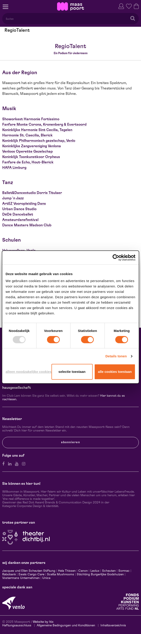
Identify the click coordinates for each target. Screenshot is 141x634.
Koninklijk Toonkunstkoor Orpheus (31, 157)
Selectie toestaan (71, 372)
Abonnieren (70, 442)
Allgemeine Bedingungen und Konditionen (66, 625)
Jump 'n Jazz (13, 198)
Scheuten (109, 570)
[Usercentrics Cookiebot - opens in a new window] (115, 257)
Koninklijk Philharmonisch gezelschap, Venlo (38, 140)
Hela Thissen (67, 570)
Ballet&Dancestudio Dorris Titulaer (32, 193)
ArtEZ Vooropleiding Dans (24, 203)
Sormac (124, 570)
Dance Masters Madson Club (26, 225)
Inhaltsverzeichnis (113, 625)
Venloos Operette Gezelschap (27, 151)
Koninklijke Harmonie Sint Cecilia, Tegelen (37, 130)
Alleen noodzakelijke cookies (28, 372)
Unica (46, 578)
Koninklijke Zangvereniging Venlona (31, 146)
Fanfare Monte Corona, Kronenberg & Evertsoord (44, 124)
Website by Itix (43, 621)
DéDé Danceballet (17, 214)
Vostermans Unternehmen (21, 578)
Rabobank (9, 574)
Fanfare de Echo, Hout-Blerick (27, 162)
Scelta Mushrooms (60, 574)
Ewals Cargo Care (31, 574)
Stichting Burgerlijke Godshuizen (100, 574)
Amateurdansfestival (20, 220)
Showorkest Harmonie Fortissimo (30, 119)
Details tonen (116, 356)
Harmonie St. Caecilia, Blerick (27, 135)
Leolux (94, 570)
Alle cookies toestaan (115, 372)
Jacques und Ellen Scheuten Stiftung (28, 570)
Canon (83, 570)
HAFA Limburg (14, 167)
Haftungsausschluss (16, 625)
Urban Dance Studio (19, 209)
